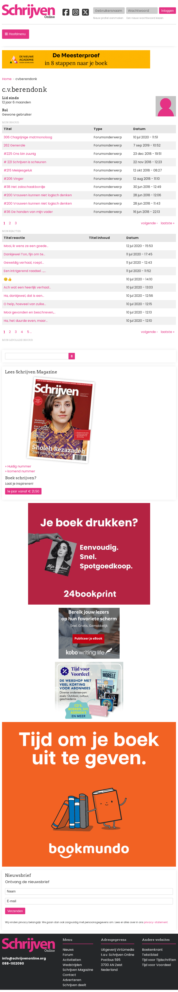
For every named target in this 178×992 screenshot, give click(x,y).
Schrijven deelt (74, 985)
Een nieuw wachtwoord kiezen (145, 18)
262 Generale (14, 145)
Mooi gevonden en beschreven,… (30, 312)
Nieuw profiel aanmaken (108, 18)
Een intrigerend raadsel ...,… (25, 271)
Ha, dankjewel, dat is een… (24, 295)
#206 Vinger (14, 178)
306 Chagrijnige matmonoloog (28, 137)
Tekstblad (150, 954)
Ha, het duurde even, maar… (26, 320)
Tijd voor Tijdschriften (159, 959)
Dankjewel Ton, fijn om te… (24, 254)
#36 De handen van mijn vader (28, 211)
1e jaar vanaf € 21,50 (23, 491)
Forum (68, 954)
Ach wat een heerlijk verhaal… (27, 287)
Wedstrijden (72, 965)
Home (7, 79)
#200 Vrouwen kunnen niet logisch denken (38, 195)
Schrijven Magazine (78, 969)
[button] (15, 34)
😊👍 (8, 279)
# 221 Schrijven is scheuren (25, 162)
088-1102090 (13, 963)
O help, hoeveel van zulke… (25, 304)
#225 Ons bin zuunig (20, 153)
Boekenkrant (152, 949)
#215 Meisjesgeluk (18, 170)
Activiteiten (72, 959)
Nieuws (68, 949)
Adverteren (72, 980)
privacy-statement (156, 922)
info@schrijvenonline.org (24, 958)
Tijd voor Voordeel (156, 965)
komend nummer (21, 471)
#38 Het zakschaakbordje (24, 186)
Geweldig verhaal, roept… (24, 262)
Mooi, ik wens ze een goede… (26, 246)
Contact (69, 974)
